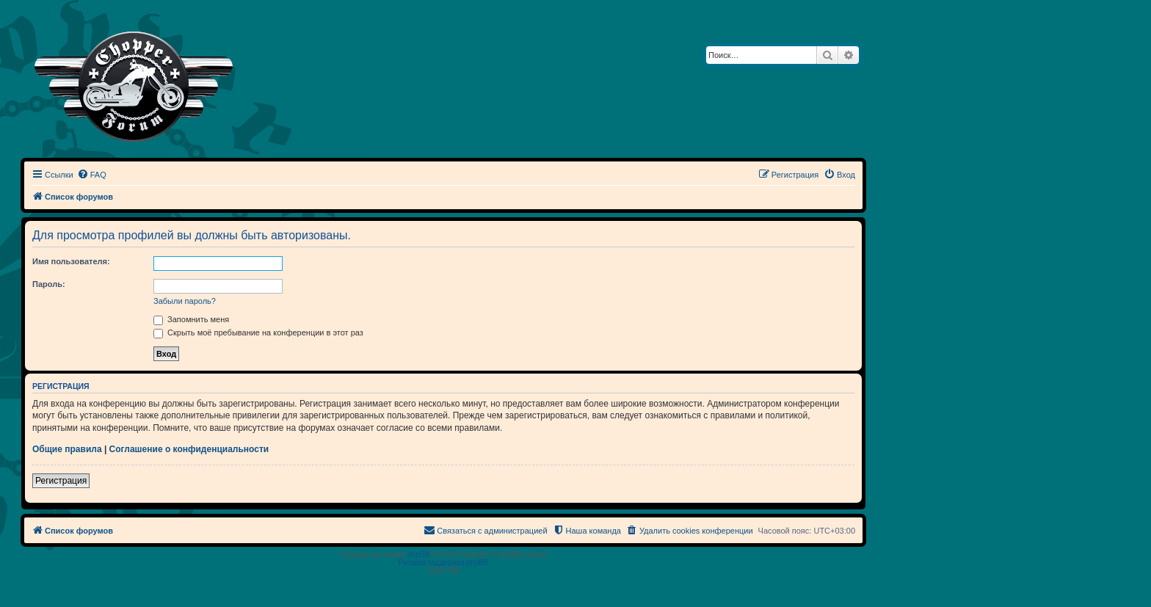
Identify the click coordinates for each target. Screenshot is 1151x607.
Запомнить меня (191, 319)
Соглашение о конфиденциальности (189, 449)
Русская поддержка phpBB (443, 563)
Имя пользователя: (71, 261)
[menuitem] (91, 174)
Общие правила (67, 449)
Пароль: (48, 284)
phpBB (418, 554)
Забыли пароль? (184, 301)
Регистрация (61, 481)
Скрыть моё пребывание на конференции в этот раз (258, 332)
